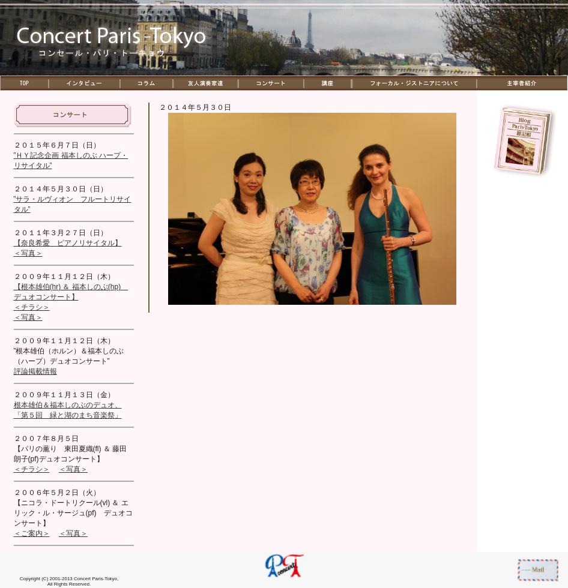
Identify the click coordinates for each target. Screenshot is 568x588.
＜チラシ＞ (32, 307)
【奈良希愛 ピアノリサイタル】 (68, 243)
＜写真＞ (28, 253)
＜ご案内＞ (32, 533)
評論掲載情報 (35, 371)
